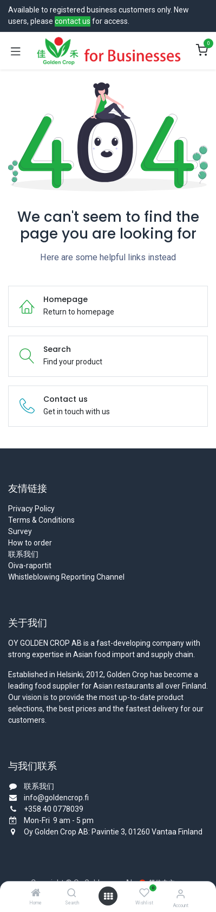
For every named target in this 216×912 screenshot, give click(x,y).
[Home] (36, 893)
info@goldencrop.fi (56, 797)
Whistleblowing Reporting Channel (66, 577)
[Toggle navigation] (15, 51)
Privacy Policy (31, 508)
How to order (30, 542)
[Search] (72, 893)
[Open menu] (108, 896)
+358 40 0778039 (53, 809)
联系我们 (23, 554)
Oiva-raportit (29, 565)
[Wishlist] (144, 893)
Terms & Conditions (41, 520)
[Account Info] (180, 894)
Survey (20, 531)
